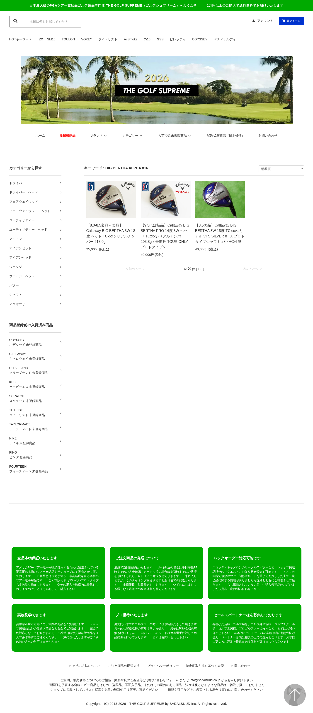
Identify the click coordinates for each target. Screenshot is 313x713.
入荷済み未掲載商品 (175, 135)
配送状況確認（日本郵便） (226, 135)
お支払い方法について (83, 666)
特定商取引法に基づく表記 (203, 666)
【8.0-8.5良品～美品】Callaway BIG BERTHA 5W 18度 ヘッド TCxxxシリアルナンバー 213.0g (110, 233)
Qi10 (147, 39)
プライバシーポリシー (161, 666)
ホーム (40, 135)
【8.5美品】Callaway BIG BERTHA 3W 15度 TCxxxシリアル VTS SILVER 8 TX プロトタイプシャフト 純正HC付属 (220, 233)
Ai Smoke (130, 39)
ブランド (99, 135)
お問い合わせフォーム (163, 680)
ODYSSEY (199, 39)
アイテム (290, 20)
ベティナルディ (225, 39)
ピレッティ (178, 39)
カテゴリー (133, 135)
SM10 (51, 39)
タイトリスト (107, 39)
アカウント (265, 20)
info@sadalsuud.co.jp (205, 680)
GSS (160, 39)
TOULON (68, 39)
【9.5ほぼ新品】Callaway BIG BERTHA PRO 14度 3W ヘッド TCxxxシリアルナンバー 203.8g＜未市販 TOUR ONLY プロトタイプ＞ (165, 236)
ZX (41, 39)
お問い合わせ (267, 135)
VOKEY (86, 39)
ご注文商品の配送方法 (122, 666)
